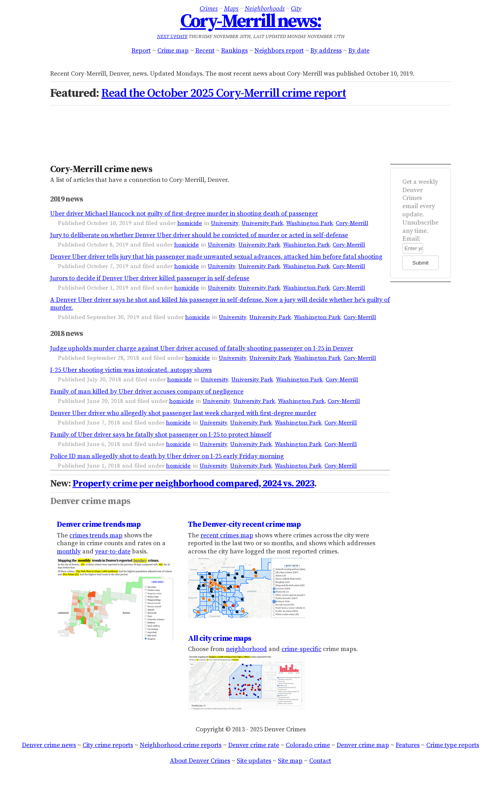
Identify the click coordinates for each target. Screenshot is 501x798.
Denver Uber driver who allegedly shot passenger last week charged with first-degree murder (183, 413)
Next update (172, 37)
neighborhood (246, 649)
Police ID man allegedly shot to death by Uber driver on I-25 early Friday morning (167, 456)
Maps (231, 9)
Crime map (173, 50)
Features (408, 745)
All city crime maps (219, 638)
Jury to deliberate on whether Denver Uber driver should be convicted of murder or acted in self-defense (199, 235)
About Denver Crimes (200, 761)
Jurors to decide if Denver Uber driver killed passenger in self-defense (149, 278)
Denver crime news (49, 745)
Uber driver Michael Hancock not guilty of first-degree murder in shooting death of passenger (184, 214)
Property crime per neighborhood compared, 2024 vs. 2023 (193, 484)
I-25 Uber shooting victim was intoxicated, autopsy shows (131, 370)
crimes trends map (96, 535)
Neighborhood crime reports (181, 745)
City (296, 9)
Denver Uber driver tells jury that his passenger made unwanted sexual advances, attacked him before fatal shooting (216, 257)
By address (326, 50)
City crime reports (108, 745)
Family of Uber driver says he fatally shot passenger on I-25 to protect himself (160, 435)
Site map (290, 761)
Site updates (254, 761)
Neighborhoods (265, 9)
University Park (262, 223)
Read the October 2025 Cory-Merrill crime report (223, 93)
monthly (69, 551)
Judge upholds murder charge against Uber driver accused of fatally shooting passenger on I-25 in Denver (201, 348)
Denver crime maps (90, 501)
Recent (204, 50)
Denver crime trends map (99, 524)
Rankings (234, 50)
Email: (411, 239)
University (224, 223)
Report (141, 50)
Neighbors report (279, 50)
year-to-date (112, 551)
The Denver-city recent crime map (244, 524)
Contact (320, 761)
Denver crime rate (253, 745)
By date (358, 50)
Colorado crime (308, 745)
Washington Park (309, 223)
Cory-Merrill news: (250, 21)
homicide (189, 223)
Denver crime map (363, 745)
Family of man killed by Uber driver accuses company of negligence (146, 391)
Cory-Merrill (352, 223)
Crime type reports (452, 745)
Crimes (209, 9)
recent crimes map (226, 535)
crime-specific (301, 649)
